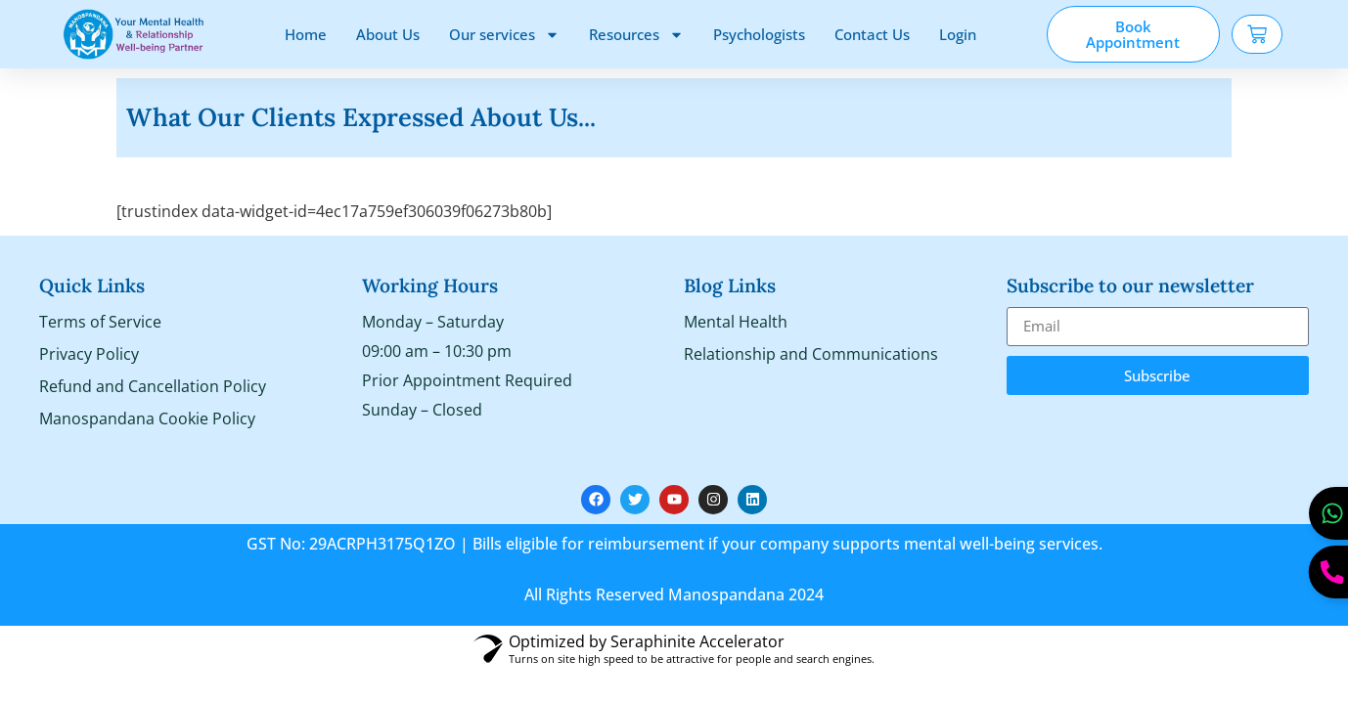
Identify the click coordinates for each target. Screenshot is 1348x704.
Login (957, 34)
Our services (504, 35)
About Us (388, 34)
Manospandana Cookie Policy (147, 418)
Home (306, 34)
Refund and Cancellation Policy (152, 386)
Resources (636, 35)
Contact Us (872, 34)
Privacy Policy (89, 354)
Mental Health (735, 321)
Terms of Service (100, 321)
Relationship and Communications (811, 354)
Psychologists (759, 34)
